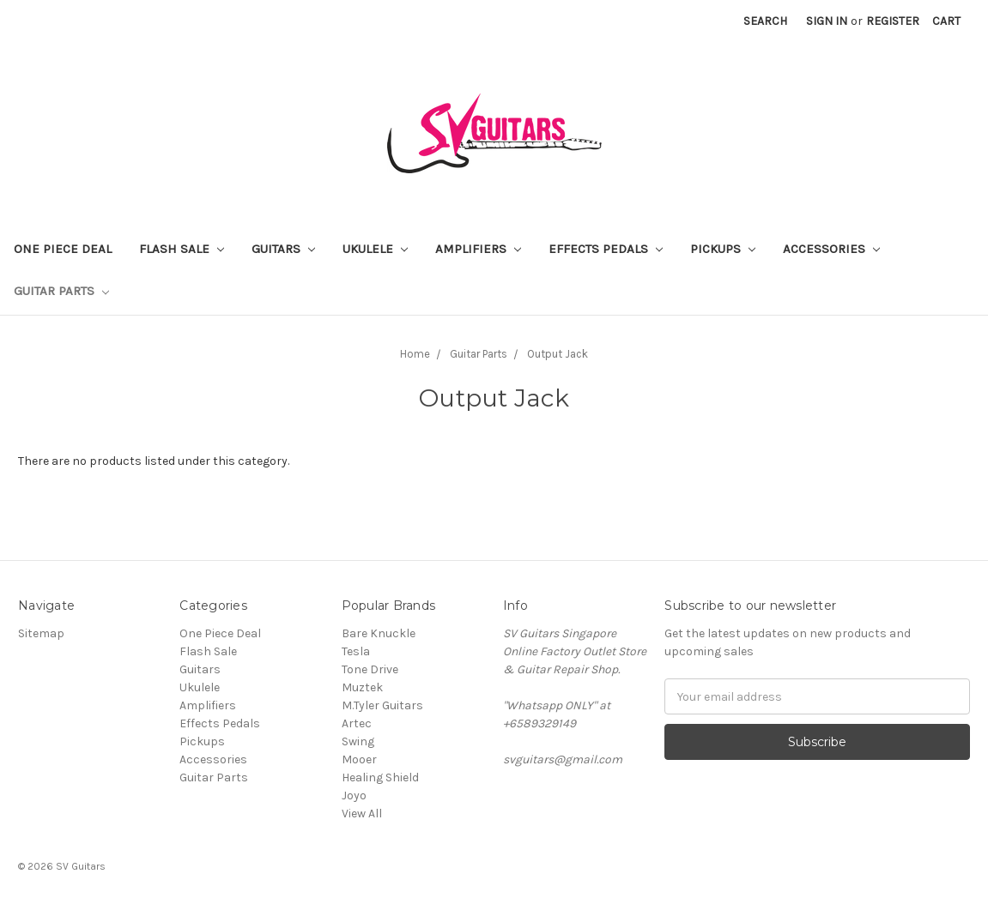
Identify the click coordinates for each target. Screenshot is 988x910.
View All (362, 813)
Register (892, 21)
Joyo (354, 795)
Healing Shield (380, 777)
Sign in (826, 21)
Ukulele (375, 248)
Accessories (831, 248)
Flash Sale (181, 248)
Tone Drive (370, 669)
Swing (358, 741)
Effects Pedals (606, 248)
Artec (357, 723)
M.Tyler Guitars (382, 705)
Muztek (362, 687)
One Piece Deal (63, 248)
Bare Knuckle (378, 633)
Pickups (722, 248)
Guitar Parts (61, 290)
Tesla (356, 651)
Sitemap (41, 633)
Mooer (359, 759)
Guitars (283, 248)
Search (765, 21)
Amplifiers (478, 248)
